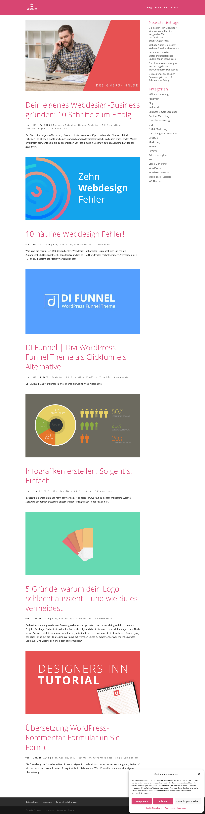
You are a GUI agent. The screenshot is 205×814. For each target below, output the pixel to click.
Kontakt (175, 7)
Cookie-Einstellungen (155, 808)
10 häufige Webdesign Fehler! (74, 234)
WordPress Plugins (159, 172)
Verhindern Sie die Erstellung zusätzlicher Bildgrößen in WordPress (162, 55)
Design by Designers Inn (34, 810)
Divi (151, 124)
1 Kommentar (104, 244)
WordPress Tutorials (98, 377)
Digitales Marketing (159, 120)
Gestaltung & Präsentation (104, 125)
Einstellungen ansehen (187, 801)
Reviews (153, 150)
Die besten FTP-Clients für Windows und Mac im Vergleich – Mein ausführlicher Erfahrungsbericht (163, 34)
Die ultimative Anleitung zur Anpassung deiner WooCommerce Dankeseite (164, 66)
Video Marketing (158, 163)
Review (152, 146)
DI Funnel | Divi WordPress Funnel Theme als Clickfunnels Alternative (75, 357)
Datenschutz (170, 808)
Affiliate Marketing (159, 94)
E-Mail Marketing (158, 129)
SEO (151, 159)
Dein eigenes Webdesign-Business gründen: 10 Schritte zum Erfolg (82, 109)
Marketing (154, 142)
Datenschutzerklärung (65, 810)
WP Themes (155, 181)
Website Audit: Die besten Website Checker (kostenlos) (164, 46)
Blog (149, 7)
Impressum (181, 808)
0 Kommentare (58, 128)
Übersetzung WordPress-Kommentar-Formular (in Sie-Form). (73, 737)
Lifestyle (153, 137)
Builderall (154, 107)
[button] (199, 773)
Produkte (160, 7)
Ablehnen (163, 801)
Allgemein (154, 98)
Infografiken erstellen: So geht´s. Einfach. (78, 476)
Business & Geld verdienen (69, 125)
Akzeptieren (142, 801)
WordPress (155, 168)
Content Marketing (159, 116)
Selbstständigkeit (36, 128)
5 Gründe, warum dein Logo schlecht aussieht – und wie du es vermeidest (81, 598)
